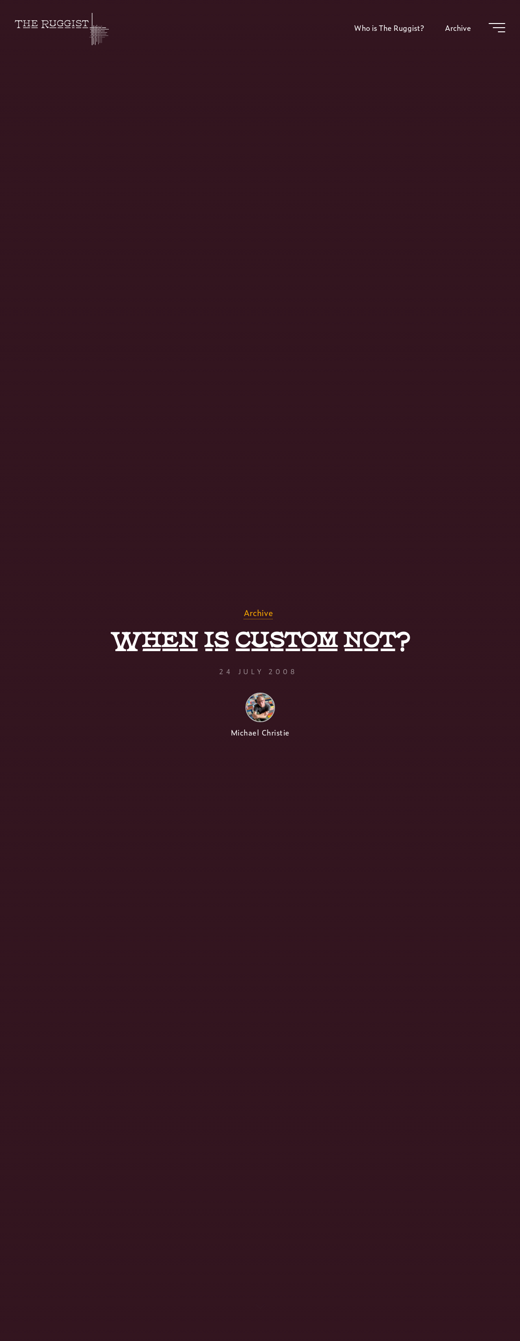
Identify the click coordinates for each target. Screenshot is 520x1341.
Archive (258, 612)
